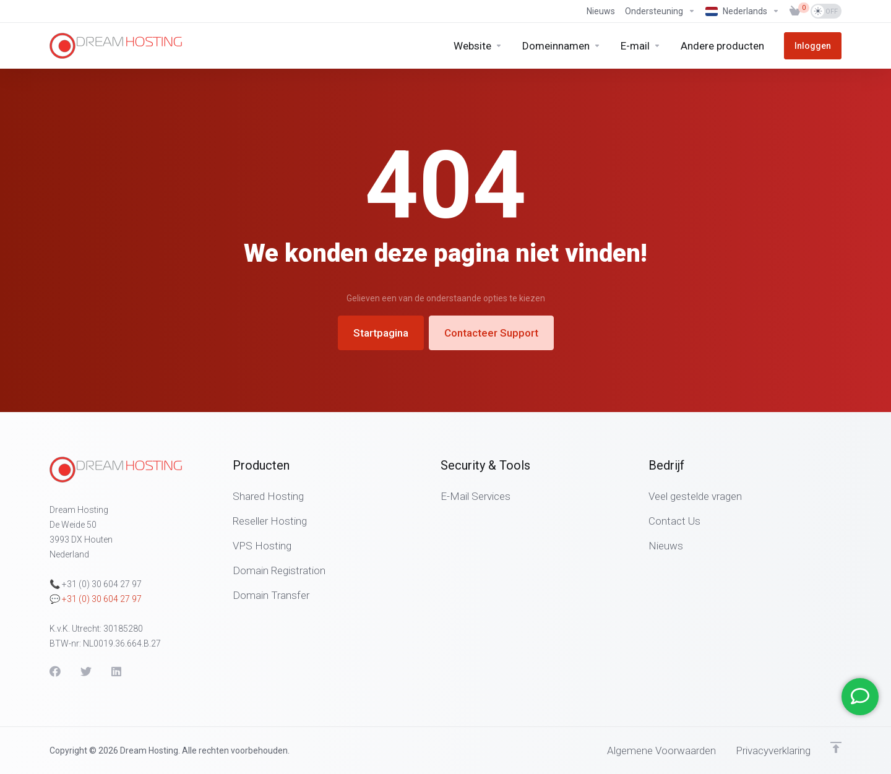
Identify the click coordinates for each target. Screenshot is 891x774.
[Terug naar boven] (835, 747)
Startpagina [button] (380, 333)
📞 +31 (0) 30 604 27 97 (96, 584)
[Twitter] (86, 671)
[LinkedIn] (116, 671)
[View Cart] (795, 11)
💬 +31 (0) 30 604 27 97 (96, 599)
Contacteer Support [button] (491, 333)
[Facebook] (55, 671)
